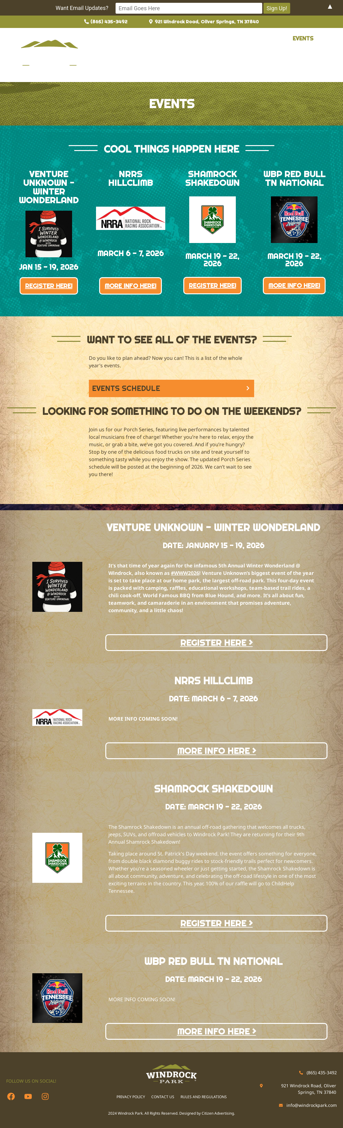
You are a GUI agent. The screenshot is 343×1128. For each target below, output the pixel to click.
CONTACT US (162, 1096)
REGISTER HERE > (216, 642)
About (116, 38)
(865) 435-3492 (322, 1072)
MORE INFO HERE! (130, 285)
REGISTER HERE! (48, 285)
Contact (119, 53)
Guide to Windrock (163, 38)
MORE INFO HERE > (216, 750)
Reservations (258, 38)
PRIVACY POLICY (131, 1096)
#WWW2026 (185, 572)
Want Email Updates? (117, 8)
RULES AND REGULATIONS (204, 1096)
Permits (213, 38)
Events (302, 38)
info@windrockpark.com (311, 1105)
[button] (258, 38)
